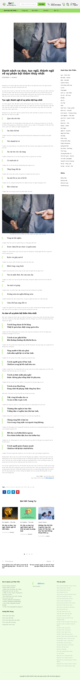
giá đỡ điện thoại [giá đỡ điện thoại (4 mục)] (72, 636)
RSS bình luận (64, 183)
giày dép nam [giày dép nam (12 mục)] (60, 613)
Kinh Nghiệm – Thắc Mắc (67, 115)
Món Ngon (63, 128)
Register (75, 4)
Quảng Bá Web (65, 146)
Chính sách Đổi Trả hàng (9, 622)
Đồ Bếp (63, 97)
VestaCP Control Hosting (67, 161)
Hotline (53, 3)
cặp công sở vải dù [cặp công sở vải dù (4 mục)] (62, 592)
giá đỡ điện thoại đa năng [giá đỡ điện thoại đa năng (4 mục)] (64, 642)
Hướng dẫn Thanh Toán (8, 624)
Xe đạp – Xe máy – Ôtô (67, 166)
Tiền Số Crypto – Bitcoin (67, 156)
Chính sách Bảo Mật (7, 618)
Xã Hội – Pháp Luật (66, 163)
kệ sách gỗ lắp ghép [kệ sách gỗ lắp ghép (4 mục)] (62, 647)
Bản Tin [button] (56, 10)
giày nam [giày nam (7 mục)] (59, 615)
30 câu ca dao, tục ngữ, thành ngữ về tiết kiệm (9, 527)
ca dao (7, 487)
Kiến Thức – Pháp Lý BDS (67, 108)
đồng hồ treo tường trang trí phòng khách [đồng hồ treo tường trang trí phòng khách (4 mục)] (66, 660)
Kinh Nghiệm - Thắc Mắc (8, 522)
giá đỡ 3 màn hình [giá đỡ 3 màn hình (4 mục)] (62, 636)
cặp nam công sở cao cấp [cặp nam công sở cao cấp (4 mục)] (64, 596)
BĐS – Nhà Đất (65, 80)
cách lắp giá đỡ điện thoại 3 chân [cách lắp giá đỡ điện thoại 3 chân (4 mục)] (66, 585)
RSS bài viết (64, 180)
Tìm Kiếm (41, 4)
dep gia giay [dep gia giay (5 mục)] (60, 602)
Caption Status (42, 522)
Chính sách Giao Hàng (8, 615)
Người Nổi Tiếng (65, 133)
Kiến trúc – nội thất (66, 110)
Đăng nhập (63, 178)
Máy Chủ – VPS (65, 123)
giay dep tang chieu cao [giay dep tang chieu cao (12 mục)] (63, 611)
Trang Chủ (25, 10)
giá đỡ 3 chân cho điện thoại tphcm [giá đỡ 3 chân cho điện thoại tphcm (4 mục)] (67, 621)
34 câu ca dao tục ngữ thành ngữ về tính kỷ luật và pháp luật (27, 528)
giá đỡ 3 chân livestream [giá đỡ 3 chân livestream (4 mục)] (64, 630)
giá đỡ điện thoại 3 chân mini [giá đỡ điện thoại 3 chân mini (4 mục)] (65, 640)
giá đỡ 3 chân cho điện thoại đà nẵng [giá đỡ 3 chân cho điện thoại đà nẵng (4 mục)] (66, 624)
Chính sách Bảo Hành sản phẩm (11, 620)
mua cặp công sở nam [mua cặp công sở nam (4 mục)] (63, 651)
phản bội (20, 487)
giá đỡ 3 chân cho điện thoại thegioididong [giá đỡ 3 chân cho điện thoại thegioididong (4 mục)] (65, 618)
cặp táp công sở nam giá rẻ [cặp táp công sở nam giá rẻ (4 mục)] (64, 598)
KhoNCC (14, 77)
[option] (10, 520)
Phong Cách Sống (65, 140)
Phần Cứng (64, 138)
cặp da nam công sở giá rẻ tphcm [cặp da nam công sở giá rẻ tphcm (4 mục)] (66, 594)
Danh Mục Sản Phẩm (10, 10)
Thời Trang (63, 151)
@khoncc (41, 583)
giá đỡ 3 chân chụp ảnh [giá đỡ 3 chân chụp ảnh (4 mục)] (63, 627)
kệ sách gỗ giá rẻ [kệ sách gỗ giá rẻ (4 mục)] (68, 644)
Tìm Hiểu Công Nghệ (66, 158)
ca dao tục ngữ (13, 487)
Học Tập (63, 103)
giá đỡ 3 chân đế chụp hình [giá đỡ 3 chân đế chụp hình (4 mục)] (64, 634)
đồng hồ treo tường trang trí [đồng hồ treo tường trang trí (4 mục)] (64, 657)
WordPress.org (64, 185)
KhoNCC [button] (45, 10)
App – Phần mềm (65, 75)
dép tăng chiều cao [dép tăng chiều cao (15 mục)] (62, 609)
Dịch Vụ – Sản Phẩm (66, 92)
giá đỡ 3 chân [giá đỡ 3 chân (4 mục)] (66, 615)
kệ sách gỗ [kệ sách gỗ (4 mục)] (60, 644)
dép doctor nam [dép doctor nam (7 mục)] (67, 605)
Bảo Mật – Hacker (65, 77)
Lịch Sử (63, 120)
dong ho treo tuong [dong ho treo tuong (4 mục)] (69, 602)
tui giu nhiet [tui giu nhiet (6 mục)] (60, 653)
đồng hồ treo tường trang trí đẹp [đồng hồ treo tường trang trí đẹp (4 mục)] (66, 665)
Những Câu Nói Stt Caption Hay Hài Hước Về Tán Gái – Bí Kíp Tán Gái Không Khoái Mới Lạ (46, 529)
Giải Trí (62, 100)
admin (48, 536)
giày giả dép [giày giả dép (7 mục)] (68, 613)
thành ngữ (26, 487)
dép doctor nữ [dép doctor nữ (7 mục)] (61, 607)
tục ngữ (32, 487)
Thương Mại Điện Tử (66, 153)
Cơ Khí (62, 87)
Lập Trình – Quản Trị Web (68, 118)
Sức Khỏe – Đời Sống (66, 148)
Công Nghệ (63, 90)
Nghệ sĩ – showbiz (65, 130)
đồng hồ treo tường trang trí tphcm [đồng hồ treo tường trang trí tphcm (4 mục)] (66, 663)
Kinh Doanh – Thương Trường (68, 113)
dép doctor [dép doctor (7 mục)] (60, 605)
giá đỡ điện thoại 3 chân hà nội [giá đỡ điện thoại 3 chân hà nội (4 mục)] (65, 638)
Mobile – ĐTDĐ (65, 125)
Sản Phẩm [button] (35, 10)
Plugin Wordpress (65, 143)
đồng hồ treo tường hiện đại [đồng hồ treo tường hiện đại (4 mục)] (64, 655)
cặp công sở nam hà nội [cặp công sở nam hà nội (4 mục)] (63, 588)
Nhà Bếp (63, 135)
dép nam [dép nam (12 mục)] (72, 607)
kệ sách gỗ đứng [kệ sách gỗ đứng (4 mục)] (61, 649)
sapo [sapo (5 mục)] (71, 651)
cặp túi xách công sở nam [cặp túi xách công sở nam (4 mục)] (64, 600)
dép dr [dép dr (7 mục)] (67, 607)
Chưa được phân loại (66, 85)
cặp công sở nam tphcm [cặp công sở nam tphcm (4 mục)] (63, 590)
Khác (62, 105)
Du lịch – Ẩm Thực (66, 95)
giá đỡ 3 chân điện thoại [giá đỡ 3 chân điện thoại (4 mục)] (64, 632)
